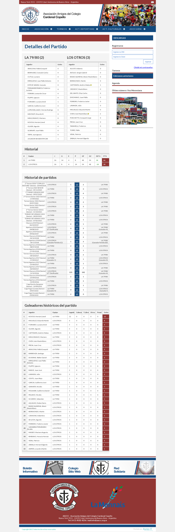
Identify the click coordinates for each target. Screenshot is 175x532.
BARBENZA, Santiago (36, 353)
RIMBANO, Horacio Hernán (39, 436)
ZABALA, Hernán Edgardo (79, 138)
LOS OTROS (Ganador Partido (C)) (54, 241)
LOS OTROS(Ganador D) (103, 259)
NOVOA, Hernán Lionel (36, 122)
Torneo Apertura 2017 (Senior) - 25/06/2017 (35, 263)
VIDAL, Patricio (75, 134)
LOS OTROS (32, 164)
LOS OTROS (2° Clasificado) (52, 272)
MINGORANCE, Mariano (37, 118)
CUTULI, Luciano (34, 77)
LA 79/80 (31, 160)
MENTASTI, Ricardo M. (36, 114)
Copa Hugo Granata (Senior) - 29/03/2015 (34, 294)
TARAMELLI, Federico (78, 126)
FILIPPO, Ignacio (33, 98)
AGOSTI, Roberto (76, 69)
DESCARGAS (119, 38)
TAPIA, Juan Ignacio (35, 135)
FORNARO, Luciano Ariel (37, 102)
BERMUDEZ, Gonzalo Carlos (38, 73)
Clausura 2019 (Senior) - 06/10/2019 (35, 224)
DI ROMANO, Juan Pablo (79, 97)
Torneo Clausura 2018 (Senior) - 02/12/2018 (35, 237)
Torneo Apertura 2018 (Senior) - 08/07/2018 (35, 246)
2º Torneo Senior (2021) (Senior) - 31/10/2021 (34, 211)
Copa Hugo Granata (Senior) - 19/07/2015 (34, 290)
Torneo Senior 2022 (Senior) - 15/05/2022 (35, 206)
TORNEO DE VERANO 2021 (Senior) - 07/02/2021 (35, 220)
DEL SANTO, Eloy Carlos (78, 93)
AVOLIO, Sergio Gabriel (78, 73)
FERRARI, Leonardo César (37, 93)
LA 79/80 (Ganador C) (51, 259)
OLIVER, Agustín (34, 126)
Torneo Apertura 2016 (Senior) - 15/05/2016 (35, 281)
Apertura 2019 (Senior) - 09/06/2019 (35, 233)
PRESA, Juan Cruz (76, 122)
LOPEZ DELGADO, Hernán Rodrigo (40, 110)
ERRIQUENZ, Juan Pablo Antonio (39, 81)
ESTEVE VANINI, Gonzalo (37, 85)
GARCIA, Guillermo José (36, 106)
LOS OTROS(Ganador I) (103, 290)
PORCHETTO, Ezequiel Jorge (80, 118)
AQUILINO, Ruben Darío (37, 403)
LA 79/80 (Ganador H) (51, 290)
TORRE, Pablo (75, 130)
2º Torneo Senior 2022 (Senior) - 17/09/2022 (35, 198)
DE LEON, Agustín (35, 420)
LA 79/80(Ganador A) (103, 228)
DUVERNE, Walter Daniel (38, 358)
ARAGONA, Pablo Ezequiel (37, 69)
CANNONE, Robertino (37, 416)
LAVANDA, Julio (75, 106)
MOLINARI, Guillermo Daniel (39, 391)
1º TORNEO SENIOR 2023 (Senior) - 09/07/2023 (34, 193)
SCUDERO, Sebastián (36, 399)
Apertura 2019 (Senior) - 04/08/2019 (35, 228)
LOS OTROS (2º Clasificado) (52, 228)
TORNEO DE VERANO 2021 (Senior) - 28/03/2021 (35, 215)
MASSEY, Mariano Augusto (38, 432)
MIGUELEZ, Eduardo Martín (80, 110)
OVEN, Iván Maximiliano (79, 114)
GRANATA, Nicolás (35, 387)
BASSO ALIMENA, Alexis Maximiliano (83, 77)
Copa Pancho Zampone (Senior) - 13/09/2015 (34, 285)
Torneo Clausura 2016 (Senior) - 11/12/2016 (35, 272)
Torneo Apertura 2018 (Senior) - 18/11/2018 (35, 241)
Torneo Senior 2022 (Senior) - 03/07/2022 (35, 202)
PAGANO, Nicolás (35, 395)
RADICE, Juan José (35, 370)
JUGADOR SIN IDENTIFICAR (38, 139)
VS (77, 185)
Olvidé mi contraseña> (143, 67)
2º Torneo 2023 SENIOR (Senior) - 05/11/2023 (34, 189)
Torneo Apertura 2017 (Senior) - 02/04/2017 (35, 268)
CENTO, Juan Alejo (35, 378)
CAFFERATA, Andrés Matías (80, 85)
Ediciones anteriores (123, 76)
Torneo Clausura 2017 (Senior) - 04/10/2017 (35, 255)
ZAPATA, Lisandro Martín (38, 449)
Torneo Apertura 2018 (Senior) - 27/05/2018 (35, 250)
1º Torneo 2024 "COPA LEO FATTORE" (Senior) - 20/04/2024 (34, 184)
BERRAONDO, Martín (78, 81)
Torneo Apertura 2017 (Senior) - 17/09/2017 (35, 259)
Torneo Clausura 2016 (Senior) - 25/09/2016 (35, 276)
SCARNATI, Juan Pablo (35, 130)
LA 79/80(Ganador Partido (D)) (100, 241)
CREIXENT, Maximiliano (78, 89)
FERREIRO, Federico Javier (80, 101)
